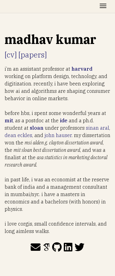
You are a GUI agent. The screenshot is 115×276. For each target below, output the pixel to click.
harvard (81, 69)
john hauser (58, 135)
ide (63, 120)
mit (9, 120)
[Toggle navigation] (103, 6)
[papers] (32, 55)
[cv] (11, 55)
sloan (37, 128)
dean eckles (18, 135)
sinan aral (97, 128)
